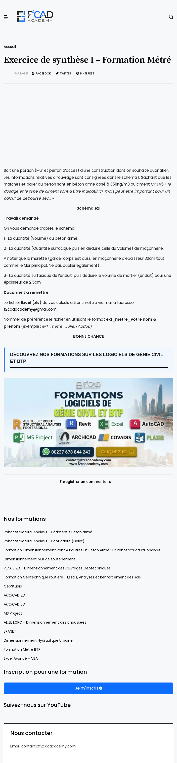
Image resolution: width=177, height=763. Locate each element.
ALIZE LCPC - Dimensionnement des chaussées (45, 622)
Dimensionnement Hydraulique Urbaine (38, 640)
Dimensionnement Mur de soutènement (39, 559)
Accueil (10, 46)
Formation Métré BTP (22, 649)
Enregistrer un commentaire (85, 482)
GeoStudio (13, 586)
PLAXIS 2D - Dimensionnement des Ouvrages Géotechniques (57, 568)
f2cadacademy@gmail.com (30, 309)
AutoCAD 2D (14, 595)
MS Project (13, 613)
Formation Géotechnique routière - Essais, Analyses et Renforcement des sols (72, 577)
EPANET (10, 631)
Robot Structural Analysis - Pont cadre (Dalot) (44, 541)
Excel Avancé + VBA (21, 658)
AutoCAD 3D (14, 604)
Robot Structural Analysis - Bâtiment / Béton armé (48, 532)
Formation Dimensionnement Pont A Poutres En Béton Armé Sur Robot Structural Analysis (82, 550)
